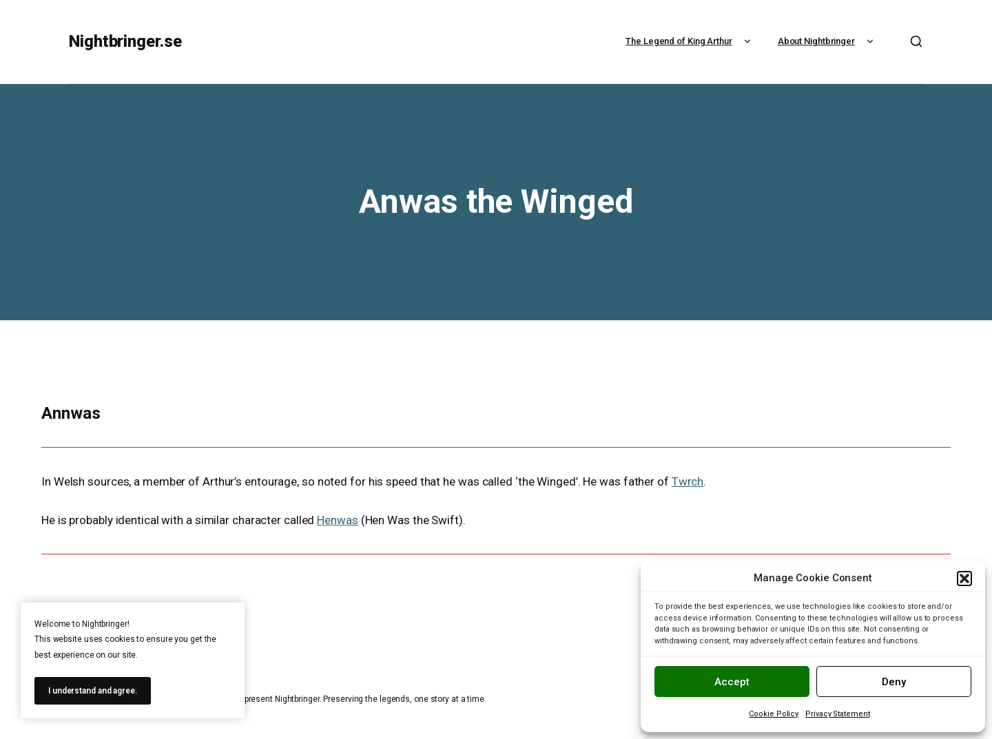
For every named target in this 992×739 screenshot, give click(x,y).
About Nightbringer (827, 41)
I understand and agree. (92, 691)
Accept (732, 682)
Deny (894, 682)
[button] (964, 578)
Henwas (337, 520)
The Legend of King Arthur (690, 41)
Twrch (688, 481)
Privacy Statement (837, 713)
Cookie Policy (773, 713)
